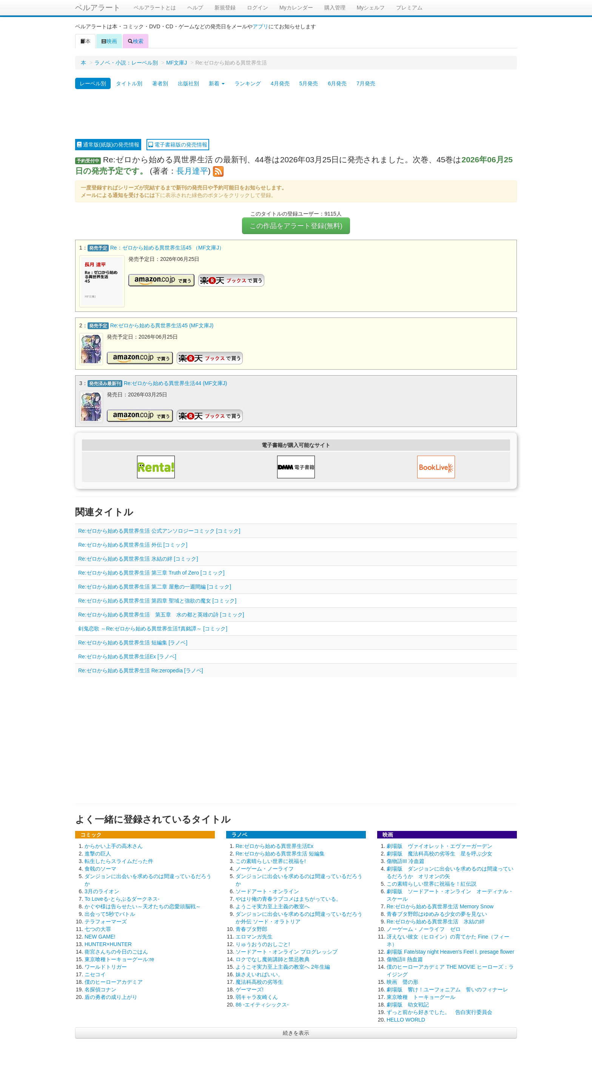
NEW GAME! (100, 936)
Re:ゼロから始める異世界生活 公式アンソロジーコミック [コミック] (159, 530)
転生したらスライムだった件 (119, 860)
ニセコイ (95, 974)
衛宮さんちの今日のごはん (116, 951)
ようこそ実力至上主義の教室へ (273, 906)
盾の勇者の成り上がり (111, 996)
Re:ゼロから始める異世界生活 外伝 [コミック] (132, 544)
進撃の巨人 (98, 853)
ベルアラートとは (155, 8)
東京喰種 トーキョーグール (421, 996)
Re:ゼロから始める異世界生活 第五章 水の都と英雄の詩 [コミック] (161, 614)
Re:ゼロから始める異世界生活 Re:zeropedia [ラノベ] (140, 670)
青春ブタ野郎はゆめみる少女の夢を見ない (437, 913)
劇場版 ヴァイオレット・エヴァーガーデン (439, 845)
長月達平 (192, 170)
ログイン (257, 8)
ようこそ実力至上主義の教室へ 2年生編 (283, 966)
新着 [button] (217, 83)
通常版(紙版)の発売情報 (108, 145)
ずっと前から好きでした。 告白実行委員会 (439, 1011)
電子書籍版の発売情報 (177, 145)
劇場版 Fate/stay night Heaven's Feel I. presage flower (450, 951)
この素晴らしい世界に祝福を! (271, 860)
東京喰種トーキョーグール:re (119, 958)
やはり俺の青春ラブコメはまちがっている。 (288, 898)
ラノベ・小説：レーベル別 (126, 63)
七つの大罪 (98, 928)
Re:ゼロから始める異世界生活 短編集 (280, 853)
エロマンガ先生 (254, 936)
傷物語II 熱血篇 (405, 958)
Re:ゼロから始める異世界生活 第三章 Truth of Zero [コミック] (151, 572)
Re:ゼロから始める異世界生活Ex (274, 845)
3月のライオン (102, 891)
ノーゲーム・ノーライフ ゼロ (424, 928)
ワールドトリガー (106, 966)
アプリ (260, 26)
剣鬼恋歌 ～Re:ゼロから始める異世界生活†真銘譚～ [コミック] (152, 628)
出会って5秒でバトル (110, 913)
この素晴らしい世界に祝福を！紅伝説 (431, 883)
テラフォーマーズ (106, 921)
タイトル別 (129, 83)
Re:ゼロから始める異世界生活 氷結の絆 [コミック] (138, 558)
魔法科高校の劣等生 (259, 981)
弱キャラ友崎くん (257, 996)
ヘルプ (195, 8)
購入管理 (334, 8)
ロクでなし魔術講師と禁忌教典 (273, 958)
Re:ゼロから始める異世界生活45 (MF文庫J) (162, 325)
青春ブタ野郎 (251, 928)
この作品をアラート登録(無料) (296, 226)
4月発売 (280, 83)
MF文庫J (176, 63)
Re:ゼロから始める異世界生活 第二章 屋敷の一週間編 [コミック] (154, 586)
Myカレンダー (296, 8)
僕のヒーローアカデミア (114, 981)
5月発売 (308, 83)
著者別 (160, 83)
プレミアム (409, 8)
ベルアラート (97, 7)
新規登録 (225, 8)
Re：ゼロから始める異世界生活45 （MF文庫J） (167, 248)
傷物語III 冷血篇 (405, 860)
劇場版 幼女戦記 (408, 1004)
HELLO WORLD (406, 1019)
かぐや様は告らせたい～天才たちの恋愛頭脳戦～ (143, 906)
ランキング (247, 83)
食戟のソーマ (100, 868)
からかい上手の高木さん (114, 845)
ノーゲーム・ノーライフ (265, 868)
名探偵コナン (100, 989)
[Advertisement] (296, 114)
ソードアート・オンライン (267, 891)
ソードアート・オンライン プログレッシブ (287, 951)
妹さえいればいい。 (259, 974)
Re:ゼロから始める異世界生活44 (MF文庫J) (175, 382)
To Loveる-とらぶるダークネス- (122, 898)
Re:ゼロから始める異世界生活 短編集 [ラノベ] (132, 642)
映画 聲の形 (402, 981)
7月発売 (365, 83)
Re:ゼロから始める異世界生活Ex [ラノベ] (127, 656)
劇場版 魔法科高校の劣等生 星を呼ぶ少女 (439, 853)
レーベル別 (93, 83)
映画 (109, 41)
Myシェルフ (371, 8)
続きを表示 (296, 1032)
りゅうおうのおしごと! (263, 943)
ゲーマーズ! (250, 989)
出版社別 (188, 83)
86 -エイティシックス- (262, 1004)
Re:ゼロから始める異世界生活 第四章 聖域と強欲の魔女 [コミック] (157, 600)
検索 (135, 41)
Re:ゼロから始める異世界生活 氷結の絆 (436, 921)
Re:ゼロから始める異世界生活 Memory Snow (440, 906)
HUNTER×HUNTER (108, 943)
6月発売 (337, 83)
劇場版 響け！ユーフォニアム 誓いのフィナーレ (447, 989)
